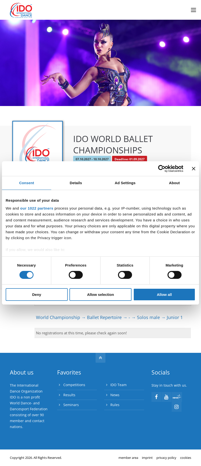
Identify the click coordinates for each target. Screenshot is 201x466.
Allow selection (100, 294)
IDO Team (118, 384)
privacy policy (166, 457)
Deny (36, 294)
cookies (185, 457)
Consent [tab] (26, 183)
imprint (147, 457)
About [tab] (174, 183)
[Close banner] (193, 168)
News (114, 395)
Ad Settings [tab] (125, 183)
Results (69, 395)
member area (128, 457)
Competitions (74, 384)
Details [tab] (76, 183)
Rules (114, 404)
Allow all (164, 294)
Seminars (71, 404)
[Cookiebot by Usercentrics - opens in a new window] (161, 168)
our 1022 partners (36, 208)
